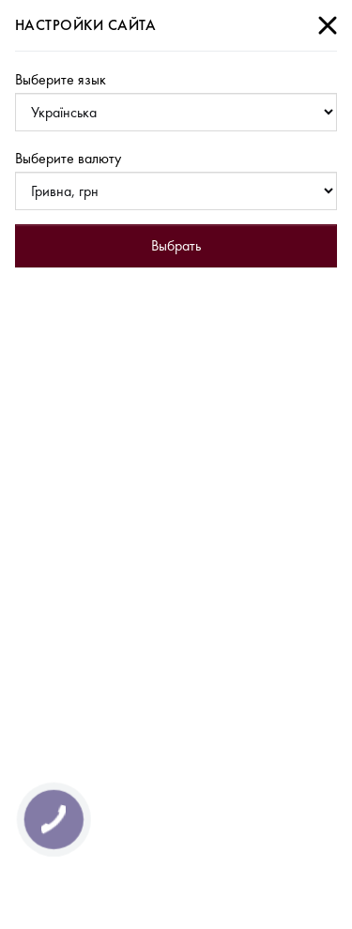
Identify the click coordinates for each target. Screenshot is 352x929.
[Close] (327, 25)
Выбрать (176, 245)
